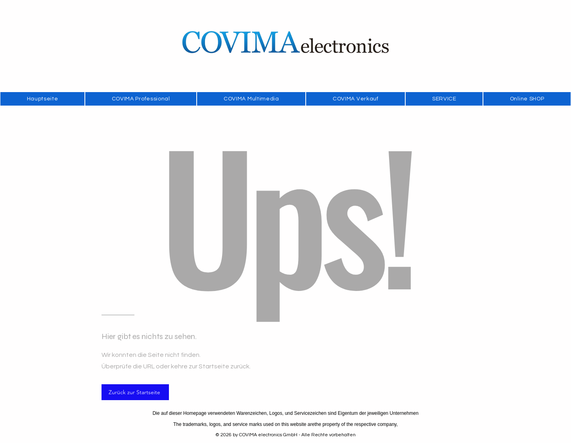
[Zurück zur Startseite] (135, 392)
